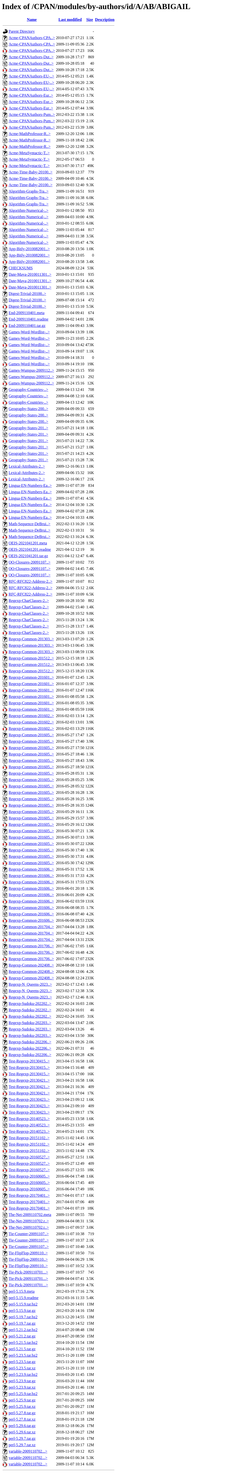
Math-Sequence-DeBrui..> (29, 524)
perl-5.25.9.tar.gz (22, 1400)
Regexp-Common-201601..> (31, 677)
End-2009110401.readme (28, 319)
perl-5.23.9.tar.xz (22, 1387)
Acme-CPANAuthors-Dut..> (31, 57)
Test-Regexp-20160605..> (29, 1176)
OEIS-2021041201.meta (28, 543)
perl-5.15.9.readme (23, 1298)
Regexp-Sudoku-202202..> (30, 1003)
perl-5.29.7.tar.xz (22, 1445)
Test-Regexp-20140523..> (29, 1119)
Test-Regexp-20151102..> (29, 1138)
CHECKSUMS (21, 268)
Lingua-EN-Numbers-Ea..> (30, 485)
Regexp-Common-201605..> (31, 735)
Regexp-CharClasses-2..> (29, 601)
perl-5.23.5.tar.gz (22, 1362)
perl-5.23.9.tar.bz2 (23, 1374)
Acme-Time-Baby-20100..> (30, 172)
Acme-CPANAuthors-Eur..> (31, 95)
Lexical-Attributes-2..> (27, 466)
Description (104, 19)
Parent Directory (22, 31)
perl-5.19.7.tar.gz (22, 1323)
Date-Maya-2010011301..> (30, 274)
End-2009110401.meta (27, 313)
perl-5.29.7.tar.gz (22, 1438)
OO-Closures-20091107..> (29, 562)
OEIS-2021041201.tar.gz (28, 556)
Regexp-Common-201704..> (31, 927)
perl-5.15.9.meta (21, 1291)
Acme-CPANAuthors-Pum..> (32, 114)
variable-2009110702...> (28, 1451)
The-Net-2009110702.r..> (29, 1221)
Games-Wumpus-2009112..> (31, 370)
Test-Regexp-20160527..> (29, 1157)
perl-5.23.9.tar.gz (22, 1381)
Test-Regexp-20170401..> (29, 1195)
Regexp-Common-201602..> (31, 716)
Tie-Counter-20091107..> (29, 1234)
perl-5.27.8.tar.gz (22, 1413)
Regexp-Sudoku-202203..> (30, 1023)
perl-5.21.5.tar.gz (22, 1349)
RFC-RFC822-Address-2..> (30, 581)
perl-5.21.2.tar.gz (22, 1336)
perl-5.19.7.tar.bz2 (23, 1317)
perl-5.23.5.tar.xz (22, 1368)
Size (89, 19)
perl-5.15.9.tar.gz (22, 1310)
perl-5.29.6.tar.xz (22, 1432)
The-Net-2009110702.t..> (29, 1227)
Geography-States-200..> (28, 409)
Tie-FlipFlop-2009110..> (28, 1253)
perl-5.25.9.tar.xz (22, 1406)
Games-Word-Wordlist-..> (29, 332)
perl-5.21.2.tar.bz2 (23, 1330)
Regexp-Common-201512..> (31, 658)
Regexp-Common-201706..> (31, 946)
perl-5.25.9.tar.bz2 (23, 1394)
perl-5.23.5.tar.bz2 (23, 1355)
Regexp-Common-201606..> (31, 869)
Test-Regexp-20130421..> (29, 1080)
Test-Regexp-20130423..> (29, 1099)
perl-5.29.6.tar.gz (22, 1426)
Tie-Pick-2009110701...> (28, 1272)
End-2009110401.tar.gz (27, 325)
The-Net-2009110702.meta (30, 1215)
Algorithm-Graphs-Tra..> (28, 191)
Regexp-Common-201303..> (31, 639)
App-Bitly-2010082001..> (29, 249)
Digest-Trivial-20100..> (27, 294)
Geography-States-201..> (28, 428)
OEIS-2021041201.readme (30, 549)
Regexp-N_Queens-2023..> (30, 984)
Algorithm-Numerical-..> (28, 210)
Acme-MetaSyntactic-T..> (29, 153)
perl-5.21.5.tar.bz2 (23, 1342)
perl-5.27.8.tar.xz (22, 1419)
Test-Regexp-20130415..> (29, 1061)
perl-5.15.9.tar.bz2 (23, 1304)
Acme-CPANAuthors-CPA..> (32, 38)
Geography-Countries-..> (28, 389)
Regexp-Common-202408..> (31, 965)
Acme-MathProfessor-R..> (29, 134)
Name (32, 19)
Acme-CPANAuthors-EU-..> (31, 76)
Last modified (70, 19)
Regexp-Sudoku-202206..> (30, 1042)
